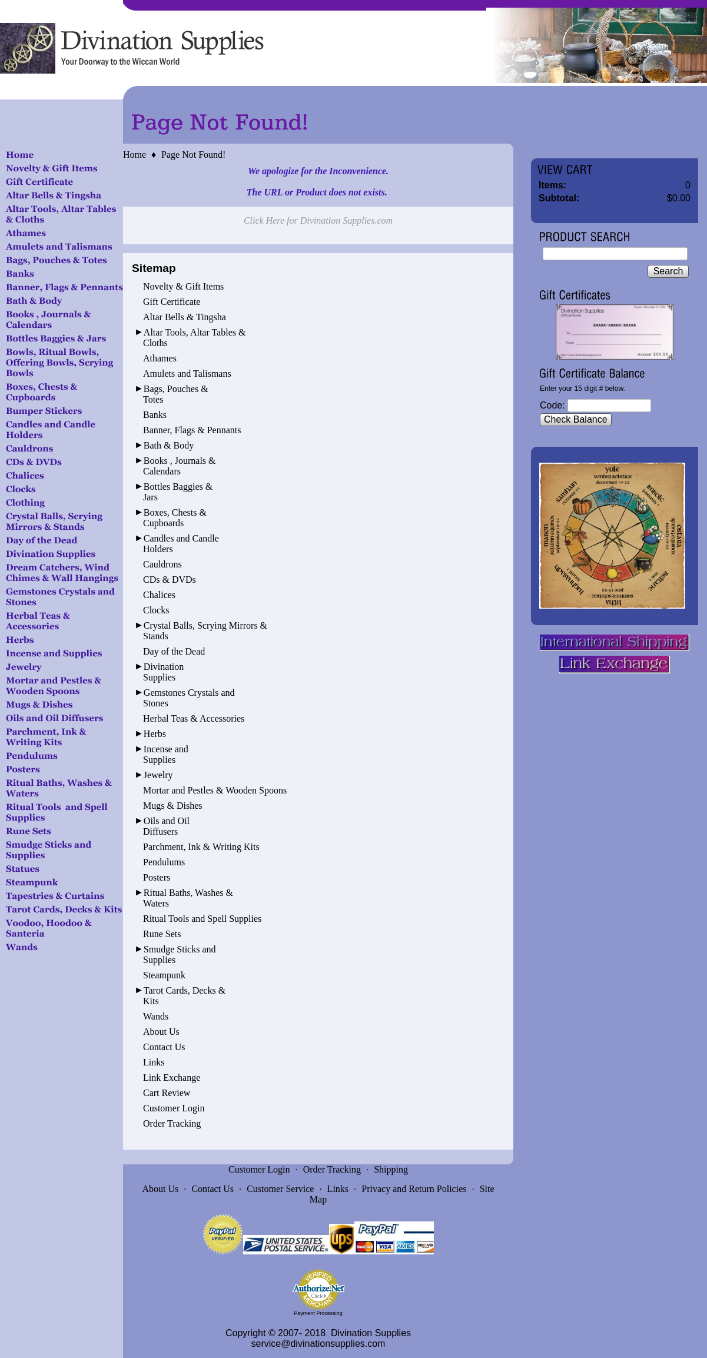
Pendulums (164, 862)
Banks (155, 415)
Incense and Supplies (165, 754)
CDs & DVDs (169, 580)
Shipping (391, 1169)
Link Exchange (171, 1078)
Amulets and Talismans (187, 373)
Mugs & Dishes (172, 806)
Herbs (155, 734)
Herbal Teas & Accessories (193, 718)
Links (153, 1062)
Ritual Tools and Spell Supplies (202, 919)
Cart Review (166, 1093)
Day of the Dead (174, 651)
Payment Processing (318, 1313)
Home (134, 155)
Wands (155, 1016)
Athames (160, 358)
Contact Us (164, 1047)
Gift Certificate (171, 302)
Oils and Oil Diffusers (166, 826)
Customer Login (173, 1108)
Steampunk (164, 975)
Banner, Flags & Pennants (192, 430)
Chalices (159, 595)
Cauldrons (162, 564)
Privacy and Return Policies (413, 1189)
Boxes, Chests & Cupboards (175, 517)
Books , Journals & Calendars (179, 466)
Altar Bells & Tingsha (184, 317)
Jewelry (158, 775)
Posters (156, 877)
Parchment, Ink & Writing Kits (201, 847)
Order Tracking (172, 1123)
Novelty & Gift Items (183, 286)
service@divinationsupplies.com (318, 1344)
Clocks (156, 610)
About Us (161, 1032)
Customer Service (280, 1189)
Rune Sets (162, 934)
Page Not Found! (193, 155)
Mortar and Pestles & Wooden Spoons (215, 790)
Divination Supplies (163, 672)
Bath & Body (169, 445)
